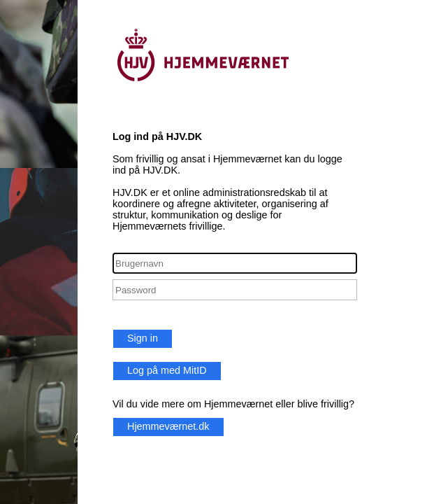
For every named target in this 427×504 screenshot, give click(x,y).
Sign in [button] (142, 338)
